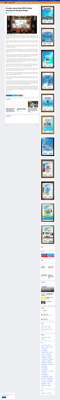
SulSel (46, 327)
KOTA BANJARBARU (44, 350)
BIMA (42, 345)
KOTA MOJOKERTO (44, 364)
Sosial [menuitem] (35, 2)
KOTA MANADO (44, 362)
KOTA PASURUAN (50, 364)
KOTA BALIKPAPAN (44, 348)
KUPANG (51, 376)
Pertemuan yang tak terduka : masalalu (51, 267)
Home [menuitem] (17, 2)
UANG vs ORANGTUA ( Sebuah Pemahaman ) (44, 275)
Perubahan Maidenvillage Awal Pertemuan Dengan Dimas (51, 276)
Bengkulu (47, 329)
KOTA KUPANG (51, 359)
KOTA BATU (50, 352)
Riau (45, 331)
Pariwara (44, 393)
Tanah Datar (49, 337)
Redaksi (15, 0)
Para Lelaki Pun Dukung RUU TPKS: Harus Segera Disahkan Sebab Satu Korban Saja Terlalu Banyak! (33, 110)
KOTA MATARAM (49, 362)
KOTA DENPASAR (44, 357)
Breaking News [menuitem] (21, 2)
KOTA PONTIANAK (44, 366)
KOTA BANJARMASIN (44, 352)
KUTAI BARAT (43, 378)
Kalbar (49, 327)
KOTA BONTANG (49, 355)
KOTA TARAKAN (51, 371)
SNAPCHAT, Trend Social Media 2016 (49, 298)
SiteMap (36, 0)
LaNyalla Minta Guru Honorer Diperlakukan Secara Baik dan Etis (21, 109)
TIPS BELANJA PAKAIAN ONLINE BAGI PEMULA (49, 294)
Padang (49, 383)
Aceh (42, 331)
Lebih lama (37, 124)
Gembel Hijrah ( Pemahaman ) (43, 267)
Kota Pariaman (44, 381)
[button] (52, 2)
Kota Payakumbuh (49, 381)
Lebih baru (6, 124)
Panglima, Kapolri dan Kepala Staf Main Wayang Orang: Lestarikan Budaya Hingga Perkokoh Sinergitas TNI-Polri (10, 110)
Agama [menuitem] (38, 2)
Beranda (7, 6)
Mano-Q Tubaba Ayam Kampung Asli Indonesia (46, 289)
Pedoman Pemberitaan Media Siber (21, 0)
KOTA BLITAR (43, 355)
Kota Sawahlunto (44, 383)
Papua (51, 329)
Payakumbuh (49, 385)
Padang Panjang (44, 385)
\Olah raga (49, 393)
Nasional (10, 6)
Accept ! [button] (4, 397)
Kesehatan (43, 329)
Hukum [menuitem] (31, 2)
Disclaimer (32, 0)
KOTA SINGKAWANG (44, 371)
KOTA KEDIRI (49, 357)
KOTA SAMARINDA (44, 369)
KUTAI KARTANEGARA (50, 378)
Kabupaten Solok (44, 337)
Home (5, 0)
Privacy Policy (28, 0)
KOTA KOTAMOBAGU (44, 359)
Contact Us (11, 0)
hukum (43, 327)
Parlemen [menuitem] (26, 2)
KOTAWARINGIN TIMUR (45, 376)
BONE (45, 345)
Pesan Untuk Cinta (49, 301)
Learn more (7, 395)
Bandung (49, 345)
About (8, 0)
